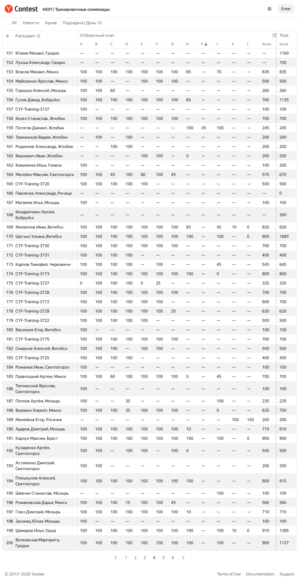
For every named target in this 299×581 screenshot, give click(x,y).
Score (286, 44)
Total (286, 35)
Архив (51, 22)
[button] (28, 36)
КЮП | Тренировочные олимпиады (76, 9)
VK (14, 22)
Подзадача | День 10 (82, 22)
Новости (31, 22)
